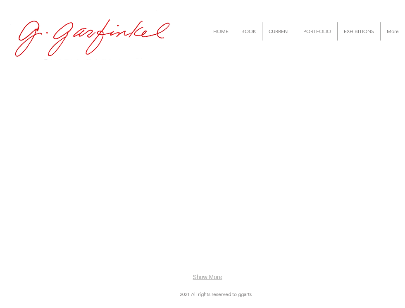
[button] (248, 31)
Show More (207, 277)
